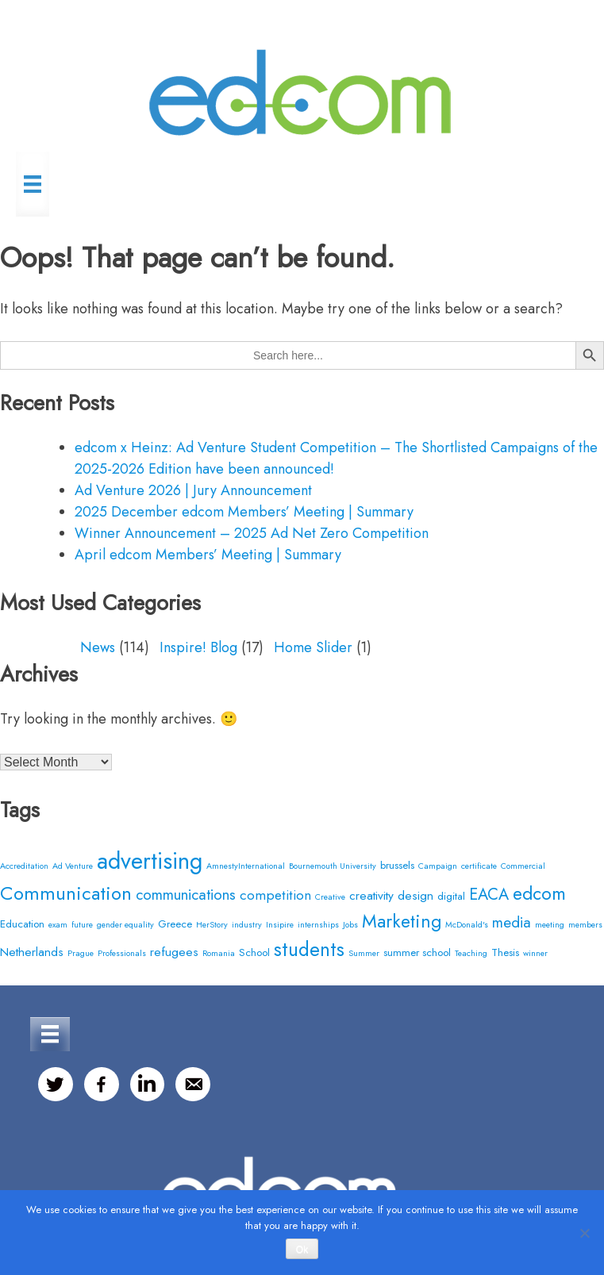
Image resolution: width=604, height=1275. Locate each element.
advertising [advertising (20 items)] (149, 861)
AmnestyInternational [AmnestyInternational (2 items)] (245, 866)
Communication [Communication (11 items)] (66, 893)
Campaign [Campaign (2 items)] (437, 866)
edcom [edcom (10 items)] (539, 893)
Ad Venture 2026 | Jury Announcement (193, 490)
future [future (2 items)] (82, 925)
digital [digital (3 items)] (451, 896)
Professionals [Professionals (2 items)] (122, 953)
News (97, 647)
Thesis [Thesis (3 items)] (505, 952)
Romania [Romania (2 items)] (218, 953)
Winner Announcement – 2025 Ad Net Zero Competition (252, 533)
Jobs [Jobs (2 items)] (350, 925)
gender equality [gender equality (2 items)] (125, 925)
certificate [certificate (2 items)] (479, 866)
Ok (302, 1249)
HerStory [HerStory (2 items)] (212, 925)
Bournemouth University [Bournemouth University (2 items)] (332, 866)
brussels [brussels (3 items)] (397, 865)
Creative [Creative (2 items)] (330, 897)
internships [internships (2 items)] (318, 925)
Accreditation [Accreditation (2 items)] (24, 866)
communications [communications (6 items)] (186, 894)
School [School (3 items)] (254, 952)
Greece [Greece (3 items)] (175, 923)
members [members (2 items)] (585, 925)
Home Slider (313, 647)
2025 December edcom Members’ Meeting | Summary (244, 511)
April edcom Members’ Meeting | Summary (208, 554)
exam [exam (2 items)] (57, 925)
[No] (584, 1233)
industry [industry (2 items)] (247, 925)
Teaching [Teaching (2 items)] (471, 953)
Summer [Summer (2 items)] (363, 953)
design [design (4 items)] (415, 895)
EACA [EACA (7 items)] (489, 894)
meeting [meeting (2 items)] (549, 925)
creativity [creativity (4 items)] (371, 895)
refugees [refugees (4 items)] (174, 952)
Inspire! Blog (198, 647)
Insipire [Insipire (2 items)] (280, 925)
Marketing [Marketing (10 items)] (401, 921)
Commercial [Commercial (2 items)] (523, 866)
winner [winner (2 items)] (535, 953)
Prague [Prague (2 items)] (80, 953)
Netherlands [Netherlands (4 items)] (31, 952)
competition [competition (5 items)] (275, 894)
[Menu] (32, 184)
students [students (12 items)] (309, 949)
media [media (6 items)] (511, 922)
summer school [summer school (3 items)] (417, 952)
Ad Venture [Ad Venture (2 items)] (72, 866)
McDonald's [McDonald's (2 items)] (466, 925)
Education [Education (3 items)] (22, 923)
